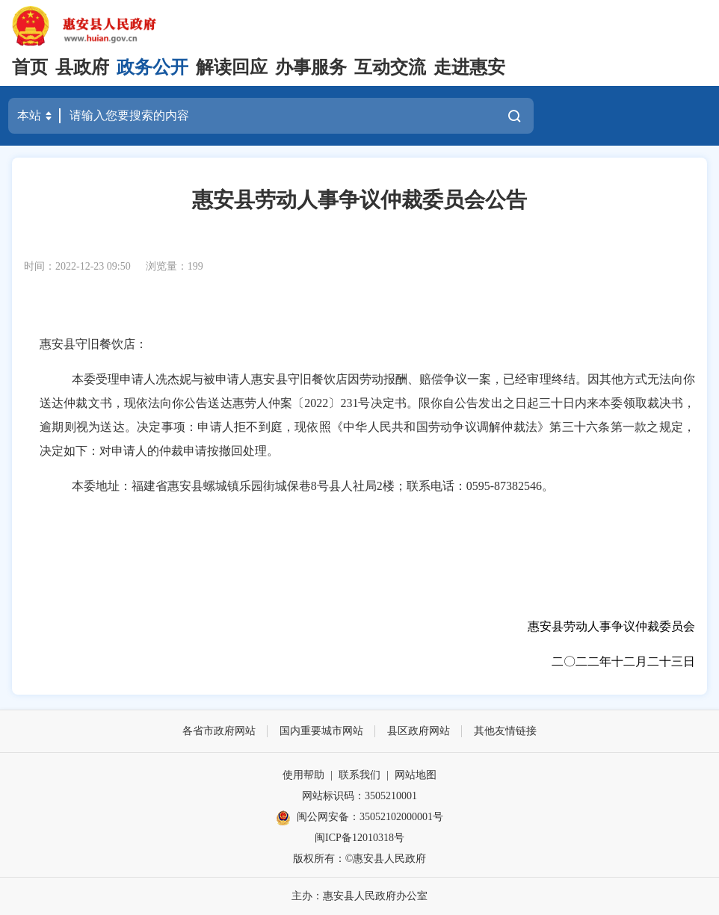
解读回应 (232, 67)
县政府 (82, 67)
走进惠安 (469, 67)
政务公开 (152, 67)
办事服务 (311, 67)
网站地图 (415, 775)
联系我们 (359, 775)
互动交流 (390, 67)
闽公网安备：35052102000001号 (359, 817)
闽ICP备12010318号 (359, 837)
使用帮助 (303, 775)
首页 (30, 67)
